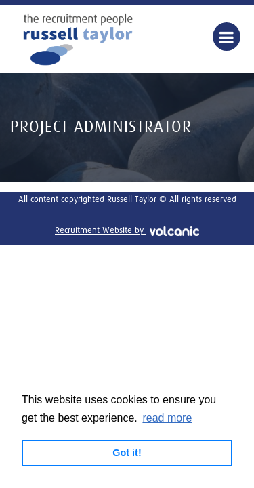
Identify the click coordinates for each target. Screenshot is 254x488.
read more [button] (167, 418)
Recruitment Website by (127, 230)
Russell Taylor (78, 39)
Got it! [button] (126, 452)
